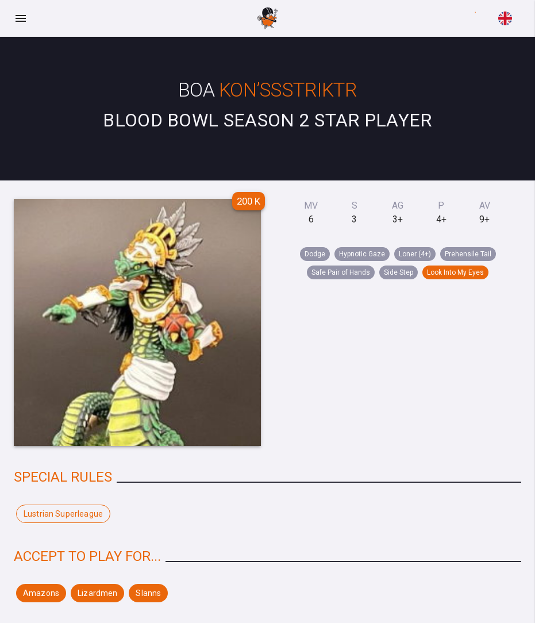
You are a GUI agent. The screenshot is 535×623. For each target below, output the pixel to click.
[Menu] (20, 18)
